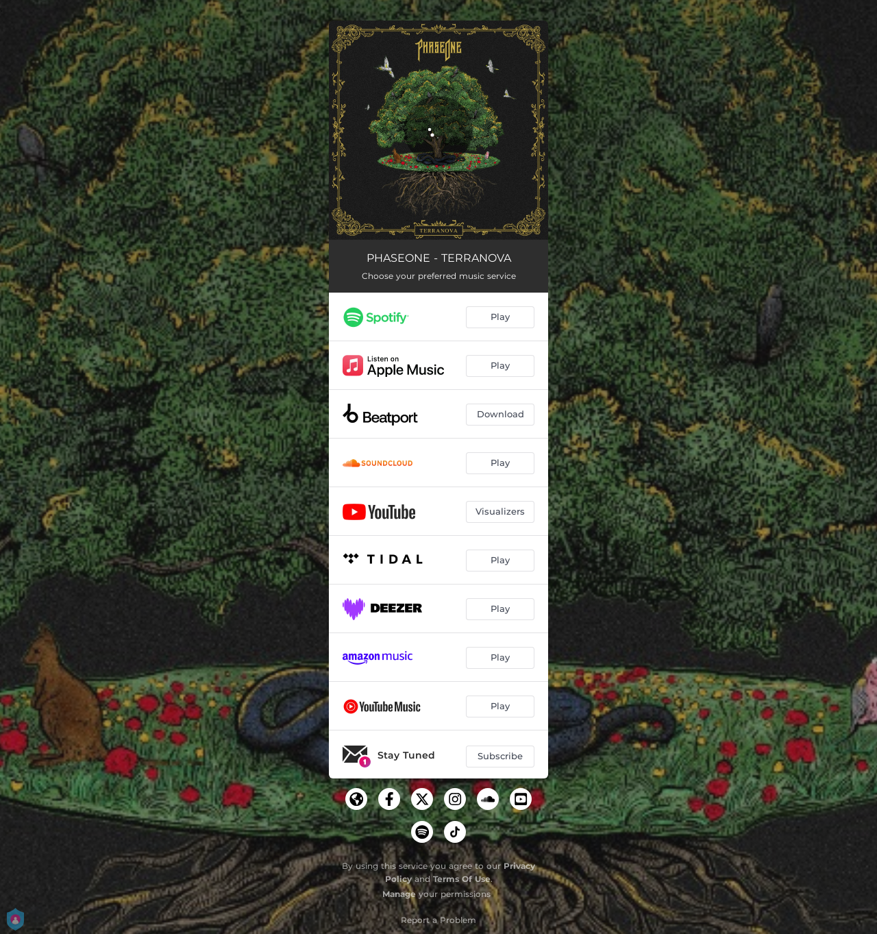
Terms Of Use (462, 879)
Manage (399, 894)
